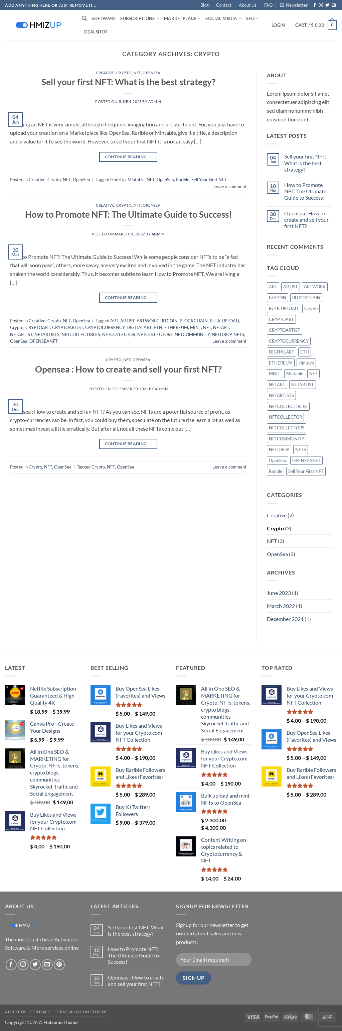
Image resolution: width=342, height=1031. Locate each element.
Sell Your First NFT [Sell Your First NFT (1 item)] (306, 471)
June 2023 (279, 593)
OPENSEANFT (43, 341)
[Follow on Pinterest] (59, 964)
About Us (247, 5)
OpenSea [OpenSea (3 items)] (277, 460)
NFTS (238, 334)
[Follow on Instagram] (321, 5)
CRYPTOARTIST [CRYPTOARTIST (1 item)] (284, 330)
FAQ (268, 5)
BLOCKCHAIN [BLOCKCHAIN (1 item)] (306, 297)
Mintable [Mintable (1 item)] (294, 373)
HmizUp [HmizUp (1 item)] (306, 363)
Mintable (136, 179)
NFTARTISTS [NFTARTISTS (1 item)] (281, 395)
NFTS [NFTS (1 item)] (300, 449)
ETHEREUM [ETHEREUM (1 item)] (281, 363)
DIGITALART (139, 327)
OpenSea (152, 73)
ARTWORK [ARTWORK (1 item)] (315, 286)
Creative (105, 73)
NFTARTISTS (46, 334)
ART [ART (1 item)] (273, 286)
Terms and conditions (81, 1011)
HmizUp (118, 179)
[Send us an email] (334, 5)
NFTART (221, 327)
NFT (137, 73)
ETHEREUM (176, 327)
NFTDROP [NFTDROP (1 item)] (279, 449)
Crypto (124, 73)
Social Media (223, 18)
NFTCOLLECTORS (155, 334)
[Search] (84, 18)
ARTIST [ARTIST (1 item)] (290, 286)
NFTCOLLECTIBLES (80, 334)
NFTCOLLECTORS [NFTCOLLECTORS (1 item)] (286, 427)
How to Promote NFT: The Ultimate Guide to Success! (128, 214)
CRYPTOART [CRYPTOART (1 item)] (281, 319)
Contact (223, 5)
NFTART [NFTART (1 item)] (277, 384)
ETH (158, 327)
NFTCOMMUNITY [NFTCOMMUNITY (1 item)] (286, 438)
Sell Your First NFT (209, 179)
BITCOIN (169, 320)
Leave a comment (229, 186)
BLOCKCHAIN (194, 320)
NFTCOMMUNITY (192, 334)
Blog (204, 5)
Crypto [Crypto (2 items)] (311, 308)
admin (154, 101)
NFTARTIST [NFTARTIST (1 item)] (302, 384)
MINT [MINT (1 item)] (274, 373)
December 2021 (285, 619)
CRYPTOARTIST (67, 327)
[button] (294, 5)
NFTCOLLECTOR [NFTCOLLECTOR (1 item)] (285, 417)
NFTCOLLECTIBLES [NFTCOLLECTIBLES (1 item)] (288, 406)
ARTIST (127, 320)
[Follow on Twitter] (327, 5)
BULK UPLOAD (224, 320)
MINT (195, 327)
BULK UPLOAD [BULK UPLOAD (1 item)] (283, 308)
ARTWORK (147, 320)
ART (114, 320)
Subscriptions (139, 18)
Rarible (182, 179)
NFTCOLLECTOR (118, 334)
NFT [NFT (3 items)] (313, 373)
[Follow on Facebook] (315, 5)
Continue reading (128, 156)
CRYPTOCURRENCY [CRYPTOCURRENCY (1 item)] (289, 341)
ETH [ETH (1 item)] (304, 351)
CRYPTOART (37, 327)
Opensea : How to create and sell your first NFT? (128, 369)
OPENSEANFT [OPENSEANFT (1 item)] (306, 460)
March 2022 (281, 606)
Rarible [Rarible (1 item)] (275, 471)
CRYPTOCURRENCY (105, 327)
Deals (96, 31)
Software (104, 18)
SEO (252, 18)
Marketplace (182, 18)
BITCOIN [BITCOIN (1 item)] (277, 297)
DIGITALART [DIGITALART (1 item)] (281, 351)
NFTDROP (221, 334)
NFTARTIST (21, 334)
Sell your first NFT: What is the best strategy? (128, 82)
